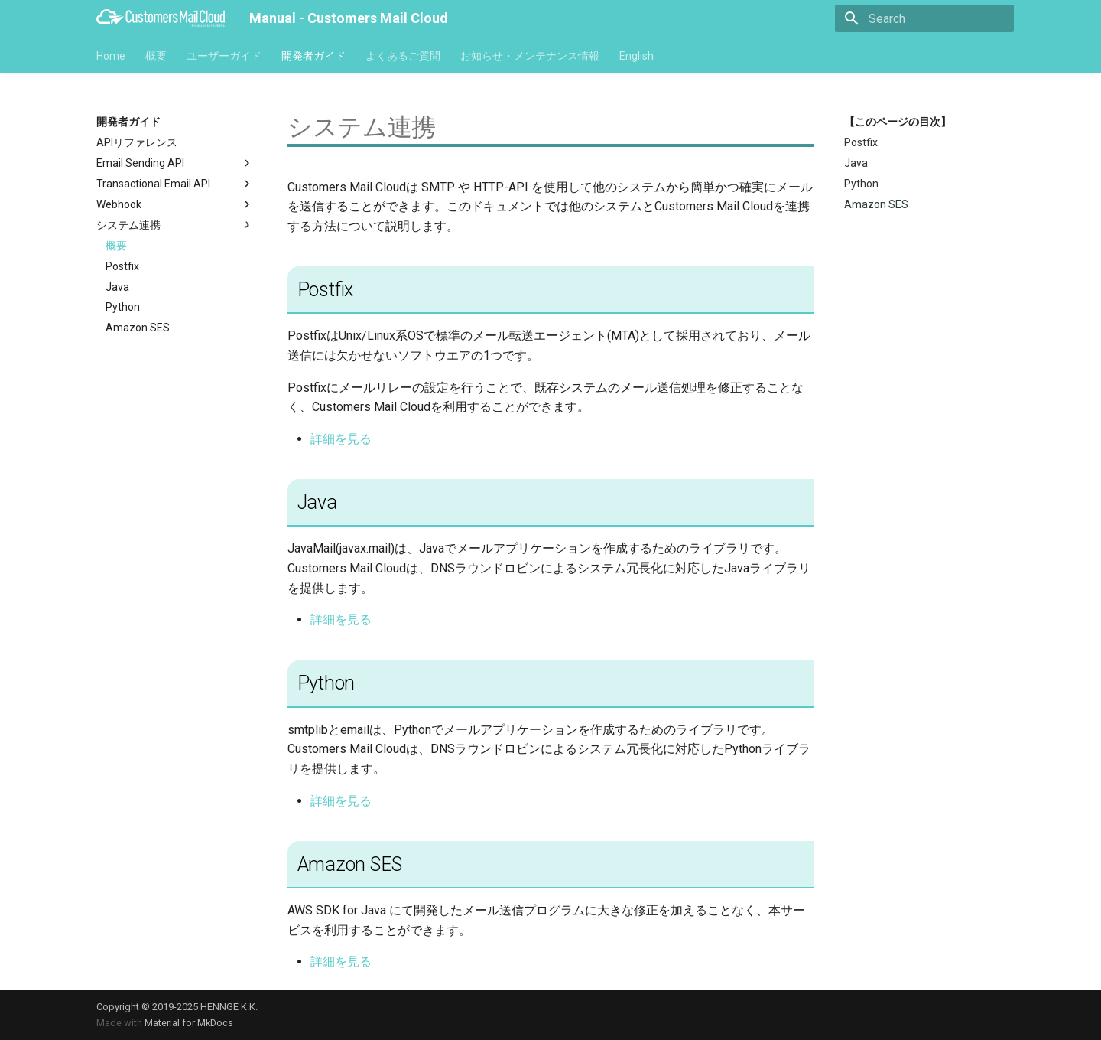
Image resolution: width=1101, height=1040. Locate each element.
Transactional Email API (175, 184)
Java (117, 287)
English (636, 56)
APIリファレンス (136, 142)
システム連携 (175, 225)
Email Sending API (175, 163)
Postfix (122, 266)
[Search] (924, 18)
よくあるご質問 (402, 56)
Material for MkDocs (189, 1023)
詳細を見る (341, 439)
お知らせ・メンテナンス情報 (529, 56)
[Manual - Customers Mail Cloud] (160, 18)
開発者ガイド (313, 56)
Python (123, 307)
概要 (156, 56)
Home (110, 56)
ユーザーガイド (224, 56)
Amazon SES (138, 327)
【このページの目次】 (897, 122)
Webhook (175, 204)
